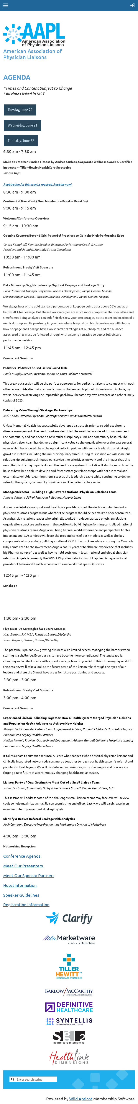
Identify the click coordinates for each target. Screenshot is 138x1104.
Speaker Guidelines (21, 895)
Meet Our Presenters (23, 865)
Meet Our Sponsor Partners (28, 875)
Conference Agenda (22, 855)
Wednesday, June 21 (22, 125)
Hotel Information (20, 885)
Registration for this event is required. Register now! (37, 184)
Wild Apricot (80, 1098)
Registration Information (26, 904)
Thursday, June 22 (21, 140)
